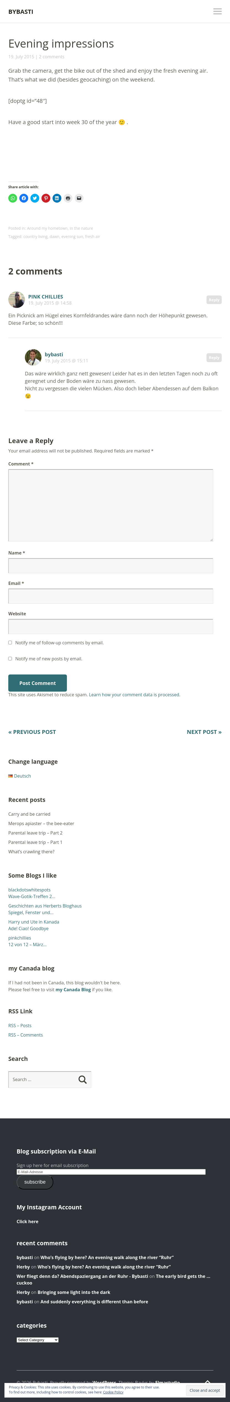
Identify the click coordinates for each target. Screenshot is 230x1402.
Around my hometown (47, 228)
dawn (54, 236)
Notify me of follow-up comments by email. (59, 643)
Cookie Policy (113, 1392)
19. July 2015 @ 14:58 (50, 303)
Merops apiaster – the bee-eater (41, 823)
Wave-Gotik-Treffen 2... (31, 896)
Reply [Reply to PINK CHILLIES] (214, 299)
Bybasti (20, 11)
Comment (20, 464)
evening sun (72, 236)
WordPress (104, 1383)
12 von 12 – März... (27, 944)
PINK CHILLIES (45, 296)
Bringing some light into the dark (74, 1292)
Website (17, 614)
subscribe (35, 1182)
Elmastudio (167, 1383)
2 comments (51, 57)
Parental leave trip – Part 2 (35, 833)
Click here (27, 1221)
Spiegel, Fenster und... (31, 912)
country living (35, 236)
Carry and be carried (29, 814)
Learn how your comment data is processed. (135, 695)
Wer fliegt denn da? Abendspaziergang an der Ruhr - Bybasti (82, 1276)
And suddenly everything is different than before (94, 1302)
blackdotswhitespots (29, 890)
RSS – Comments (25, 1035)
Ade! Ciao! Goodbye (28, 928)
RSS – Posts (20, 1025)
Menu (217, 11)
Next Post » (204, 732)
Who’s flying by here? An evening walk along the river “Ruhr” (107, 1257)
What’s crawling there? (31, 852)
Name (16, 553)
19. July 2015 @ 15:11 (66, 361)
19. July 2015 (21, 57)
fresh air (92, 236)
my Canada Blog (73, 990)
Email (16, 583)
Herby (23, 1267)
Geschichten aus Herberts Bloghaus (45, 906)
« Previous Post (32, 732)
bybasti (54, 354)
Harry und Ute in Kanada (33, 922)
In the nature (81, 228)
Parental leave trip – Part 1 (35, 842)
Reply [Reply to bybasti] (214, 357)
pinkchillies (19, 938)
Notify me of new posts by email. (48, 659)
